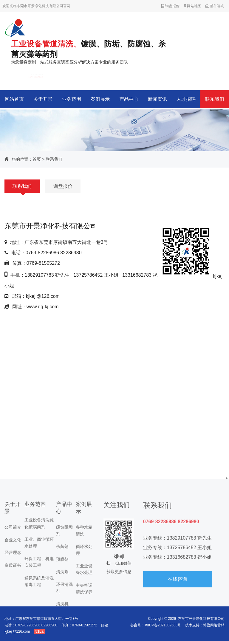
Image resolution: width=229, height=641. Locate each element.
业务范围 (71, 99)
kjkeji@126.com (43, 296)
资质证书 (12, 577)
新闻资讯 (157, 99)
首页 (37, 159)
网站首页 (14, 99)
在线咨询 (177, 591)
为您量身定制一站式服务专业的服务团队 (90, 51)
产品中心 (128, 99)
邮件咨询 (214, 6)
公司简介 (12, 539)
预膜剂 (62, 571)
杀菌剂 (62, 559)
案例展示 (100, 99)
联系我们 (214, 99)
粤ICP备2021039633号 (163, 625)
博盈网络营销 (214, 625)
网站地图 (192, 6)
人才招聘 (186, 99)
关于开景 (42, 99)
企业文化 (12, 552)
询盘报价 (170, 6)
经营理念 (12, 565)
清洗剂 (62, 584)
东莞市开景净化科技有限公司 (201, 619)
